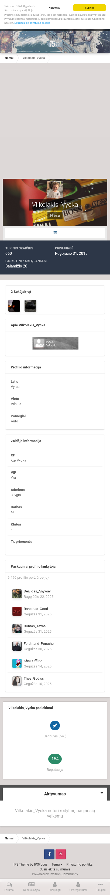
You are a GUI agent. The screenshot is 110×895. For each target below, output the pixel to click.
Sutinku (89, 7)
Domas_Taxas (35, 626)
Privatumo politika (79, 864)
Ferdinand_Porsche (39, 644)
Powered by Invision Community (55, 874)
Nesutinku (54, 7)
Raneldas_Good (36, 609)
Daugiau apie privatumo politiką (32, 23)
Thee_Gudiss (34, 678)
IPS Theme (21, 864)
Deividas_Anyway (37, 591)
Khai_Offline (33, 661)
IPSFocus (40, 864)
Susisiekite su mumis (55, 869)
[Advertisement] (55, 124)
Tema (56, 864)
